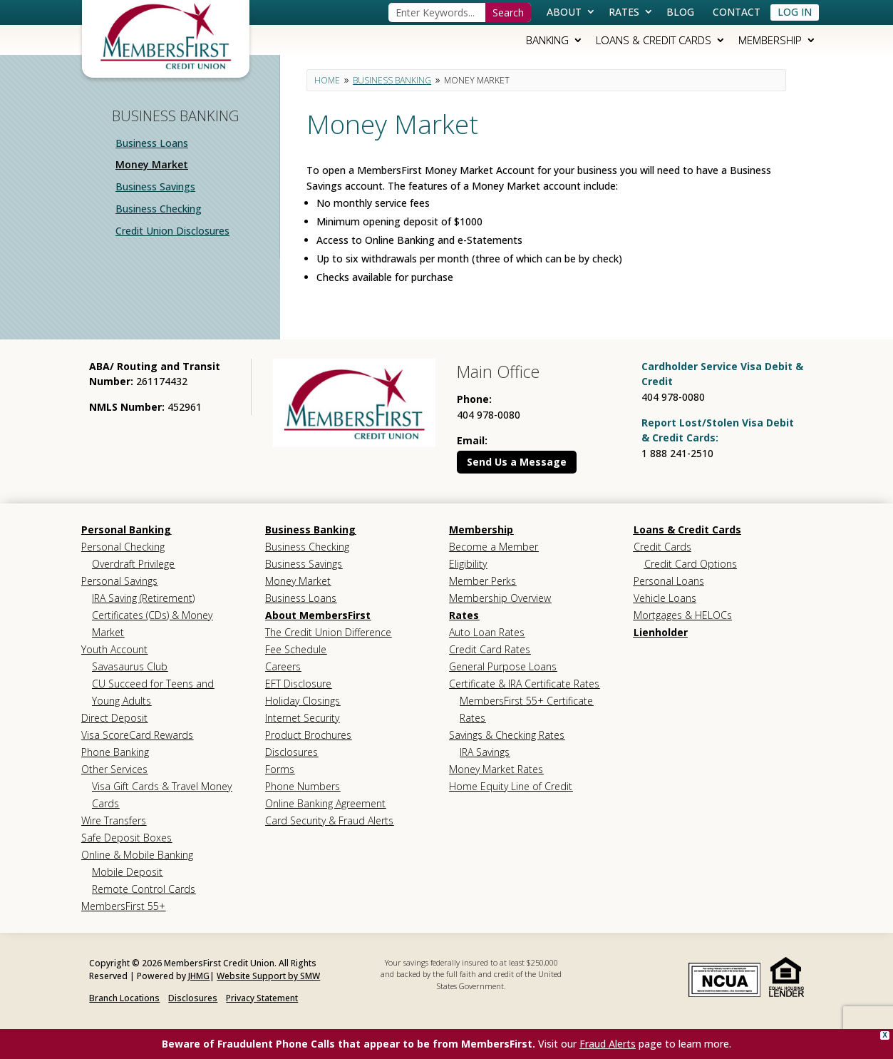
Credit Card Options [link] (690, 564)
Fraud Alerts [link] (607, 1043)
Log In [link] (795, 12)
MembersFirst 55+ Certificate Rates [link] (526, 709)
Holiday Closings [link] (302, 700)
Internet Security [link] (302, 718)
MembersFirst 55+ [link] (123, 906)
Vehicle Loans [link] (665, 598)
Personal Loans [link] (669, 581)
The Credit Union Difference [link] (328, 632)
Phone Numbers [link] (302, 786)
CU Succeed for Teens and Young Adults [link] (153, 692)
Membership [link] (770, 40)
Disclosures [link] (291, 752)
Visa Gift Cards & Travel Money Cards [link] (162, 794)
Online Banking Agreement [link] (325, 803)
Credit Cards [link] (662, 546)
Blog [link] (680, 12)
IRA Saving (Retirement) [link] (143, 598)
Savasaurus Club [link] (129, 666)
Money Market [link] (151, 164)
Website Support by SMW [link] (268, 976)
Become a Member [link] (493, 546)
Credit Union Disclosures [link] (172, 230)
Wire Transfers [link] (113, 820)
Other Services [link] (114, 769)
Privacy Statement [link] (262, 998)
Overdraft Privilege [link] (133, 564)
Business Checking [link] (158, 208)
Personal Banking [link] (126, 529)
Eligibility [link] (468, 564)
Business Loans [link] (151, 143)
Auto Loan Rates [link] (487, 632)
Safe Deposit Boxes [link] (126, 837)
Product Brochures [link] (308, 735)
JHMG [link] (199, 976)
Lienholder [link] (661, 632)
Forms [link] (279, 769)
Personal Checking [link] (123, 546)
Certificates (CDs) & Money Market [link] (152, 623)
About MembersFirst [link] (318, 615)
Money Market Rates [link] (496, 769)
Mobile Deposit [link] (127, 872)
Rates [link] (624, 12)
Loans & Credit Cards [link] (653, 40)
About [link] (564, 12)
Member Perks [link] (482, 581)
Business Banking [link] (310, 529)
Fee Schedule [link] (295, 649)
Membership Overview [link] (500, 598)
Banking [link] (547, 40)
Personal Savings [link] (119, 581)
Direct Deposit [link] (114, 718)
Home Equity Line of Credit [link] (510, 786)
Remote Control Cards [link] (143, 889)
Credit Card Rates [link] (489, 649)
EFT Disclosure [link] (298, 683)
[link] (165, 35)
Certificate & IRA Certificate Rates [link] (524, 683)
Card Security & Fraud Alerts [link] (329, 820)
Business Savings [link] (155, 186)
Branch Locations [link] (124, 998)
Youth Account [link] (114, 649)
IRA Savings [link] (485, 752)
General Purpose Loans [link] (503, 666)
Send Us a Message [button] (517, 462)
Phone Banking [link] (115, 752)
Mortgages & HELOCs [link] (683, 615)
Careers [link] (283, 666)
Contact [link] (736, 12)
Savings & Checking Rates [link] (506, 735)
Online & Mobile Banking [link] (137, 854)
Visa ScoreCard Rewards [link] (137, 735)
